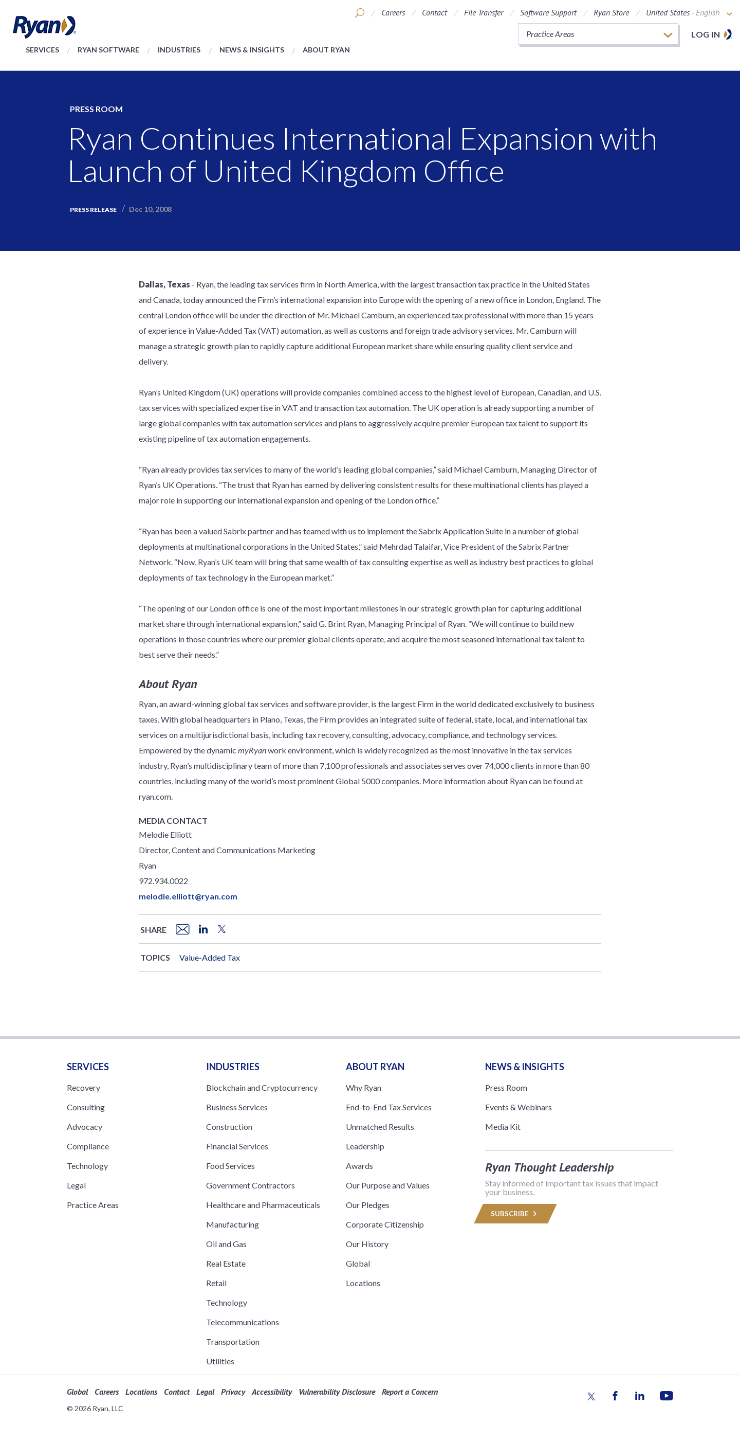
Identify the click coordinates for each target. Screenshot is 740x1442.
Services (42, 49)
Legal (76, 1185)
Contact (434, 12)
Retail (216, 1283)
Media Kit (503, 1126)
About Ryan (326, 49)
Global (358, 1263)
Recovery (83, 1087)
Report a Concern (410, 1391)
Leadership (365, 1146)
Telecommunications (242, 1322)
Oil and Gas (226, 1244)
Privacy (233, 1391)
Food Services (230, 1165)
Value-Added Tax (209, 957)
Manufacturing (232, 1224)
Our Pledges (368, 1205)
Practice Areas (93, 1205)
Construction (229, 1126)
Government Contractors (250, 1185)
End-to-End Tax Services (389, 1107)
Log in (705, 34)
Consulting (86, 1107)
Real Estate (226, 1263)
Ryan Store (611, 12)
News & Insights (251, 49)
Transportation (233, 1341)
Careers (393, 12)
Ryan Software (108, 49)
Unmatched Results (380, 1126)
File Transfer (483, 12)
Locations (363, 1283)
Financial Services (237, 1146)
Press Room (96, 109)
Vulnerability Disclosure (337, 1391)
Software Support (548, 12)
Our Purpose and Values (388, 1185)
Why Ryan (363, 1087)
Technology (87, 1165)
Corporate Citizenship (385, 1224)
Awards (359, 1165)
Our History (367, 1244)
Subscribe (515, 1214)
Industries (179, 49)
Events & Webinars (518, 1107)
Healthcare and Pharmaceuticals (263, 1205)
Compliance (88, 1146)
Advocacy (84, 1126)
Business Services (237, 1107)
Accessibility (272, 1391)
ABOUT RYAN (375, 1066)
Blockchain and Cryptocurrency (262, 1087)
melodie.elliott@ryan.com (188, 896)
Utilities (220, 1361)
